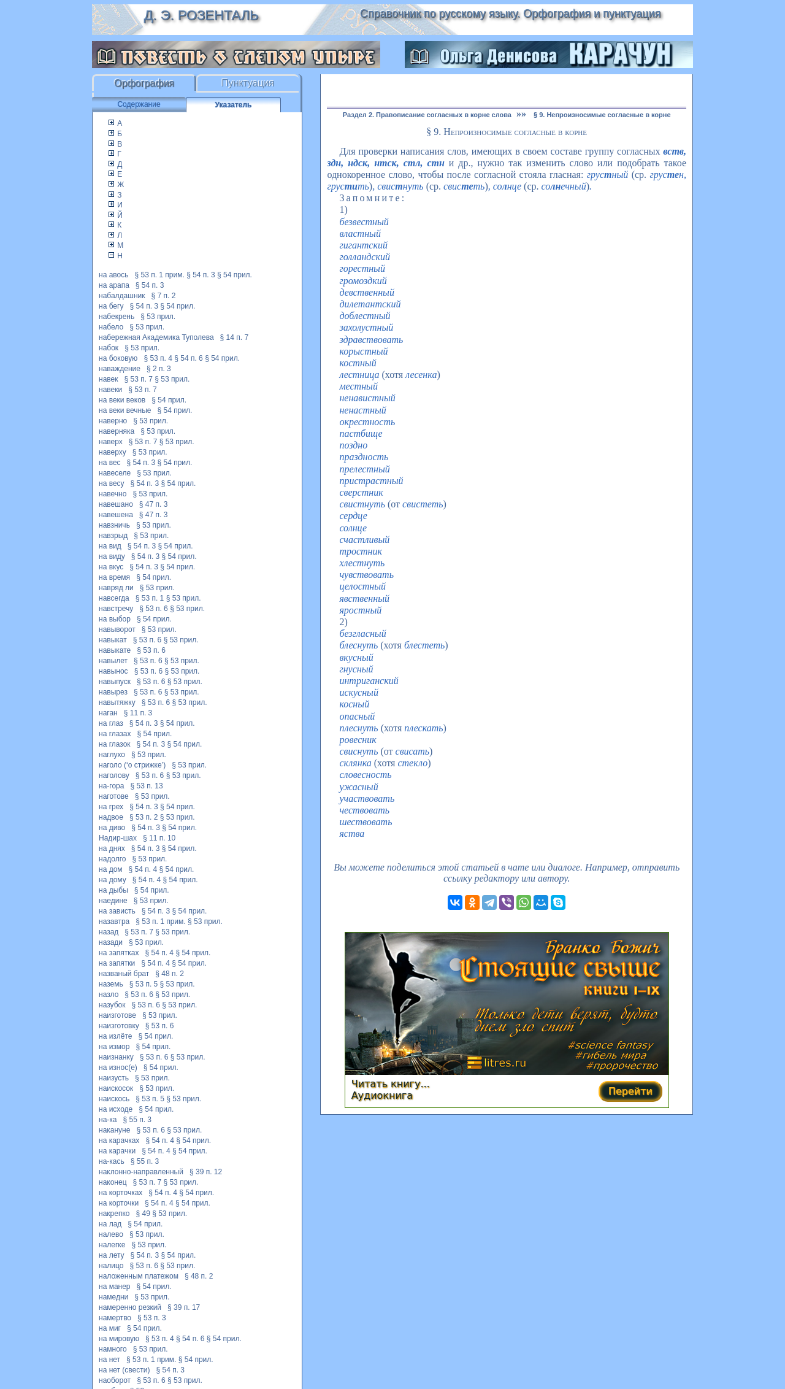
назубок (112, 1005)
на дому (112, 879)
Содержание (138, 104)
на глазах (115, 733)
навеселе (115, 473)
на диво (112, 827)
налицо (111, 1265)
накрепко (114, 1213)
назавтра (114, 921)
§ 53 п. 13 (146, 786)
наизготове (117, 1015)
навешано (116, 504)
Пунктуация (248, 83)
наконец (113, 1182)
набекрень (116, 316)
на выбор (115, 619)
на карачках (119, 1140)
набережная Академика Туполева (156, 337)
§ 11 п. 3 (138, 713)
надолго (112, 859)
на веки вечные (125, 410)
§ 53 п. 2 (143, 817)
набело (111, 327)
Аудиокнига (382, 1095)
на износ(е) (118, 1067)
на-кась (111, 1161)
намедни (113, 1297)
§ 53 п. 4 (158, 358)
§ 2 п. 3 (159, 368)
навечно (112, 494)
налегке (112, 1245)
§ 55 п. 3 (137, 1119)
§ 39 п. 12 (206, 1172)
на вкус (111, 567)
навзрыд (113, 535)
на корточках (120, 1192)
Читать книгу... (390, 1084)
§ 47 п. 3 (153, 504)
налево (111, 1234)
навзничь (114, 525)
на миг (110, 1328)
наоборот (115, 1380)
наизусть (114, 1078)
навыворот (117, 629)
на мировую (119, 1338)
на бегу (111, 306)
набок (108, 348)
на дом (111, 869)
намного (113, 1349)
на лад (110, 1224)
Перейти (630, 1091)
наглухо (112, 754)
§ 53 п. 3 (151, 1318)
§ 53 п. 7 (138, 379)
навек (108, 379)
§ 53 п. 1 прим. (160, 275)
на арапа (114, 285)
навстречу (116, 608)
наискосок (116, 1088)
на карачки (117, 1151)
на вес (110, 462)
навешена (116, 514)
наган (108, 713)
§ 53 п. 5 (143, 984)
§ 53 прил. (157, 316)
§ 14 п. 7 (234, 337)
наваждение (119, 368)
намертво (115, 1318)
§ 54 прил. (234, 275)
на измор (114, 1046)
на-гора (111, 786)
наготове (114, 796)
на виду (112, 556)
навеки (110, 389)
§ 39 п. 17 (183, 1307)
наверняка (116, 431)
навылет (113, 660)
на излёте (115, 1036)
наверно (113, 421)
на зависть (117, 911)
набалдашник (122, 295)
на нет (109, 1359)
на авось (113, 275)
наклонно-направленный (141, 1172)
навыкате (115, 650)
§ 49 (143, 1213)
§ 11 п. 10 (159, 838)
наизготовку (119, 1026)
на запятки (117, 963)
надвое (111, 817)
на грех (111, 806)
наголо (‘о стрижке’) (132, 765)
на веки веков (122, 400)
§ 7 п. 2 (163, 295)
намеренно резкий (130, 1307)
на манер (115, 1286)
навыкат (113, 640)
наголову (114, 775)
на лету (111, 1255)
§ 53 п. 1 (150, 598)
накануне (114, 1130)
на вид (110, 546)
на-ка (108, 1119)
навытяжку (117, 702)
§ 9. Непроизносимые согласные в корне (602, 114)
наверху (112, 452)
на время (114, 577)
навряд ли (116, 587)
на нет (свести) (124, 1370)
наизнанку (116, 1057)
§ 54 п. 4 (143, 869)
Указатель (233, 105)
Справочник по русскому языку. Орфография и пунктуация (510, 13)
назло (108, 994)
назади (111, 942)
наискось (114, 1099)
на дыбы (113, 890)
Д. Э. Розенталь (201, 15)
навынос (113, 671)
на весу (111, 483)
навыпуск (115, 681)
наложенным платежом (138, 1276)
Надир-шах (118, 838)
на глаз (111, 723)
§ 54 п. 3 (200, 275)
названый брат (124, 973)
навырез (113, 692)
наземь (111, 984)
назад (108, 932)
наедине (113, 900)
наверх (111, 441)
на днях (112, 848)
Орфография (144, 83)
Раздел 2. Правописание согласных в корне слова (427, 114)
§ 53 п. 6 (153, 608)
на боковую (118, 358)
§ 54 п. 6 (188, 358)
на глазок (115, 744)
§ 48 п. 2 (169, 973)
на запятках (119, 952)
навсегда (114, 598)
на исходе (115, 1109)
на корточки (119, 1203)
